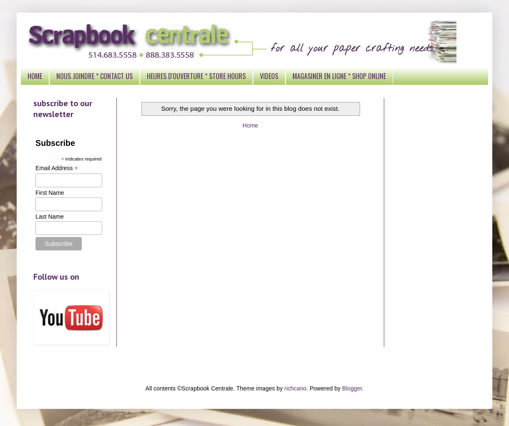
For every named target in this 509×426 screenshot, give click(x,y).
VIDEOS (269, 76)
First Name (49, 192)
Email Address (56, 168)
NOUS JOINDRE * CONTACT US (94, 76)
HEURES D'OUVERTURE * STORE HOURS (196, 76)
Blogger (352, 388)
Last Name (49, 216)
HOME (35, 76)
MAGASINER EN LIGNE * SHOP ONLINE (339, 76)
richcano (296, 388)
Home (250, 125)
